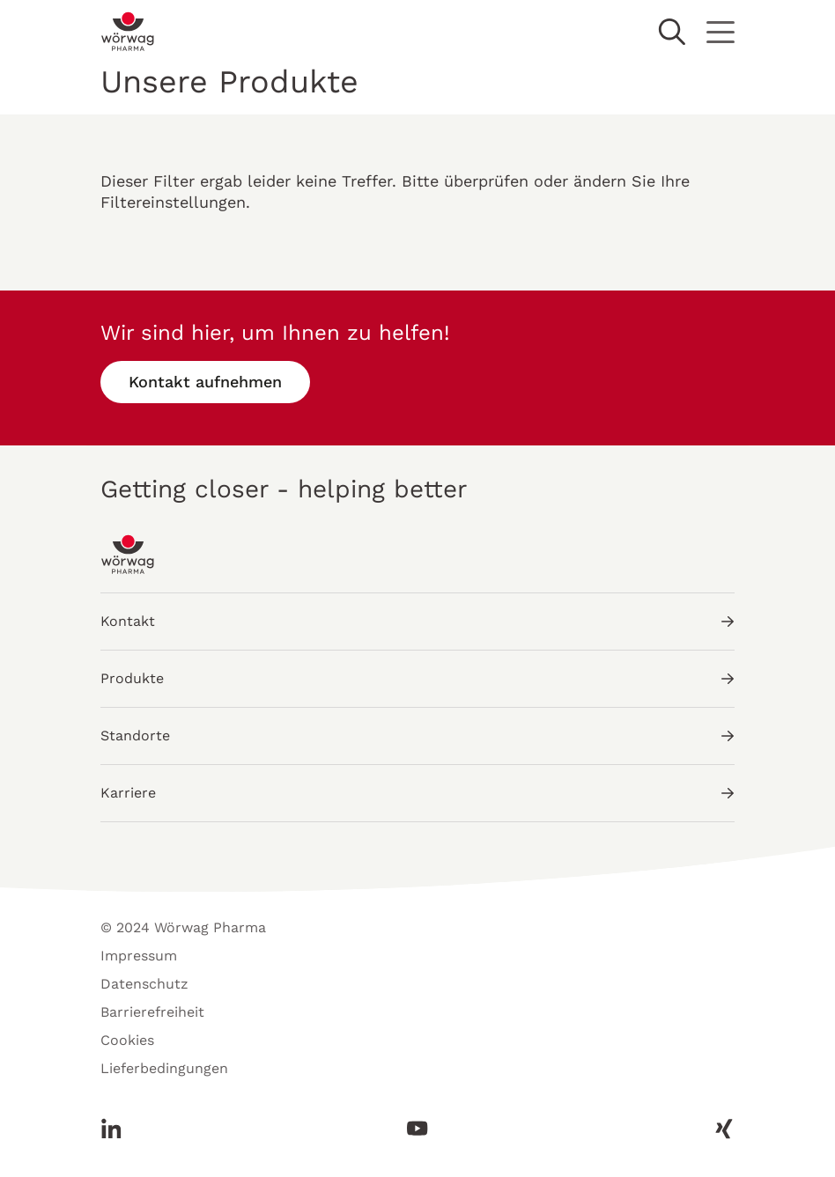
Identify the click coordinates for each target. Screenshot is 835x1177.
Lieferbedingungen (164, 1068)
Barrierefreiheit (152, 1012)
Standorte (417, 735)
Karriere (417, 792)
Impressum (138, 955)
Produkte (417, 678)
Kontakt (417, 621)
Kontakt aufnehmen (205, 381)
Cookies (127, 1040)
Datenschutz (144, 983)
